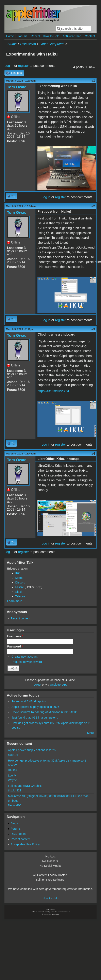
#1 (93, 80)
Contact (90, 36)
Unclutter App (58, 684)
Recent (35, 36)
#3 (93, 329)
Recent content (20, 618)
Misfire (19, 587)
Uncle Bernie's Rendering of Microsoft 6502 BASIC (44, 712)
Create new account (24, 656)
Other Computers (52, 44)
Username (15, 636)
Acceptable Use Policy (25, 844)
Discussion (28, 44)
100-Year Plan (72, 36)
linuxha (12, 769)
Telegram (21, 596)
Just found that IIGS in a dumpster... (35, 717)
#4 (93, 453)
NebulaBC (14, 805)
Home (10, 36)
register (23, 65)
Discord (20, 582)
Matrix (19, 577)
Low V (12, 775)
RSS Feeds (18, 833)
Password (15, 646)
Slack (18, 591)
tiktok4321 (14, 790)
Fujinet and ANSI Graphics (29, 701)
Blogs (14, 823)
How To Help (51, 36)
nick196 (13, 755)
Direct (37, 684)
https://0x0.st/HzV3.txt (53, 391)
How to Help (50, 898)
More (90, 732)
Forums (22, 36)
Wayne (12, 780)
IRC (17, 573)
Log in (8, 65)
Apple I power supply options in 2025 (35, 706)
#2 (93, 206)
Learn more (14, 601)
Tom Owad (17, 87)
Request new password (27, 661)
